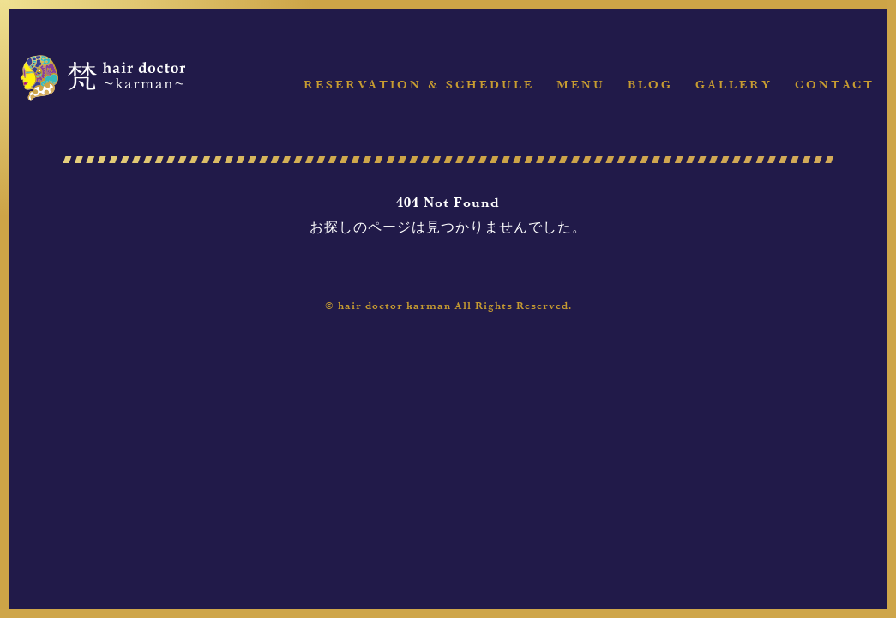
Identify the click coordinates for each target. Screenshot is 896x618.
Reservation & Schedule (419, 84)
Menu (580, 84)
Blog (650, 84)
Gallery (734, 84)
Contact (835, 84)
